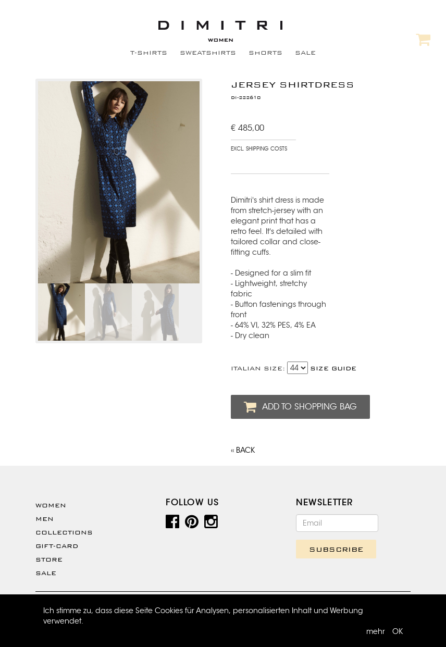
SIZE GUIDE (333, 368)
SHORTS (265, 52)
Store (49, 559)
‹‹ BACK (243, 450)
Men (44, 518)
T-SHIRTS (148, 52)
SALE (305, 52)
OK (397, 631)
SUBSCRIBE (336, 549)
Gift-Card (56, 546)
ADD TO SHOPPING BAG (300, 407)
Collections (64, 532)
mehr (375, 631)
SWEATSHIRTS (208, 52)
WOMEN (50, 505)
